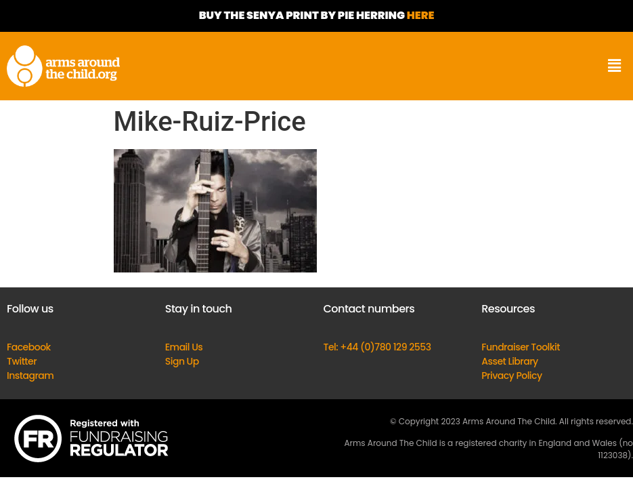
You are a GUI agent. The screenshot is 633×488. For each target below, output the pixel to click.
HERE (421, 15)
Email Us (184, 347)
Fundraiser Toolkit (520, 347)
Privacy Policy (511, 375)
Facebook (29, 347)
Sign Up (182, 361)
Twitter (22, 361)
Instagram (30, 375)
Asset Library (509, 361)
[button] (614, 66)
